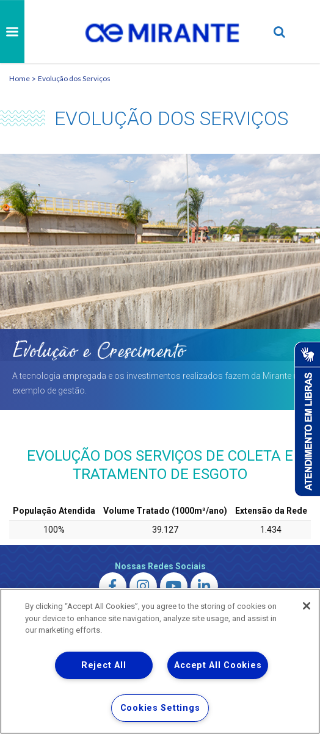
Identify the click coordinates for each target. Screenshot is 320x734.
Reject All (103, 665)
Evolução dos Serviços (74, 78)
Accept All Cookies (217, 665)
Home (19, 78)
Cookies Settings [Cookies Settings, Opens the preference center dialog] (160, 708)
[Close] (306, 605)
